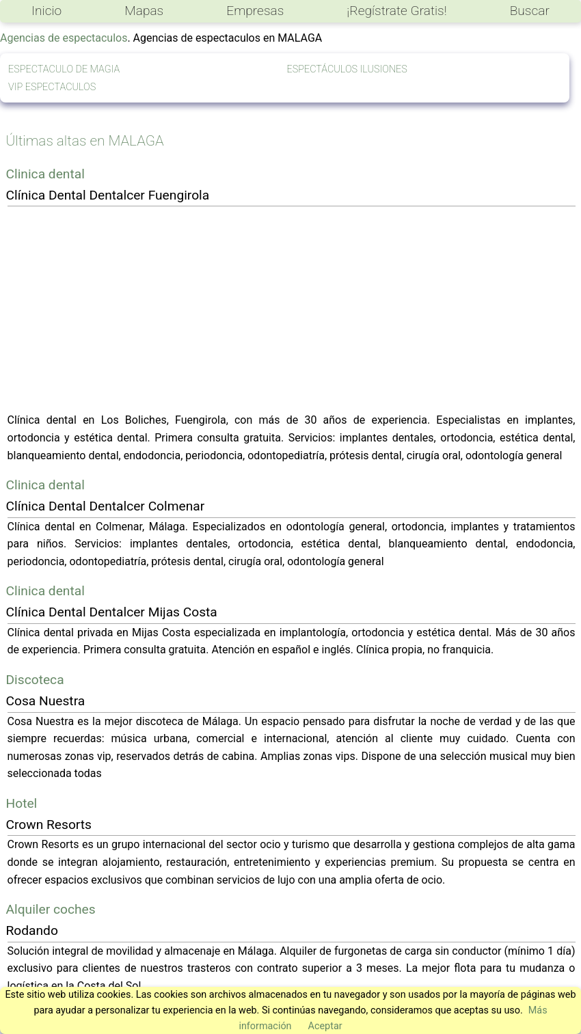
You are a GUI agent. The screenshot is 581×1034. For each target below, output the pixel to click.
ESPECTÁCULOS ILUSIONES (347, 69)
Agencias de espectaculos (63, 37)
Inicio (46, 10)
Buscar (530, 10)
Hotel (22, 803)
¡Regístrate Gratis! (396, 10)
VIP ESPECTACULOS (52, 87)
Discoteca (35, 680)
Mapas (143, 10)
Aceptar (325, 1026)
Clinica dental (45, 174)
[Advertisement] (292, 309)
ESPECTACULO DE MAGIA (64, 69)
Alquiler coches (51, 909)
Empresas (255, 10)
